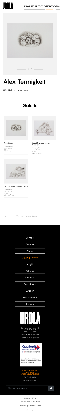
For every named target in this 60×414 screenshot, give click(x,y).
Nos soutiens (30, 297)
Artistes (50, 6)
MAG (27, 6)
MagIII (30, 264)
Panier (30, 251)
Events (30, 304)
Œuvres (42, 6)
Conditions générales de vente (30, 406)
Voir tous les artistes (21, 216)
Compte (30, 244)
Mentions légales (30, 410)
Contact (30, 237)
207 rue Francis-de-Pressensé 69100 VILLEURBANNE (30, 372)
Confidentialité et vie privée (30, 401)
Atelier (34, 6)
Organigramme (30, 257)
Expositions (30, 284)
